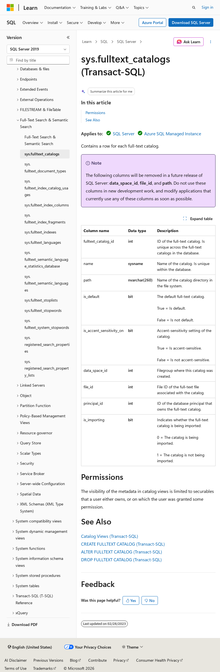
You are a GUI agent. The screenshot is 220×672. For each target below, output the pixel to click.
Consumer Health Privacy (157, 660)
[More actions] (211, 41)
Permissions (95, 112)
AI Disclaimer (15, 660)
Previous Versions (48, 660)
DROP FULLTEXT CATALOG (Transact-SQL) (121, 559)
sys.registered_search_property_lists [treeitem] (47, 368)
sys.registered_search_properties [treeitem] (47, 344)
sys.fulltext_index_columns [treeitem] (47, 205)
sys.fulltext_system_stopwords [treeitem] (47, 324)
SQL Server (126, 41)
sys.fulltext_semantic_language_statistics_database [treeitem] (46, 259)
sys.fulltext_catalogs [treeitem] (42, 153)
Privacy (119, 660)
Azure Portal (152, 22)
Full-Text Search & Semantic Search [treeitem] (40, 140)
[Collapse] (68, 37)
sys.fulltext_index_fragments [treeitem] (45, 218)
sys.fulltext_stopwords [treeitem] (43, 310)
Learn (87, 41)
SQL (104, 41)
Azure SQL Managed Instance (172, 133)
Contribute (97, 660)
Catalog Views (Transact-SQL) (109, 536)
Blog (73, 660)
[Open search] (193, 8)
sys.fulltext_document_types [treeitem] (45, 167)
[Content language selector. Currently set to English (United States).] (29, 647)
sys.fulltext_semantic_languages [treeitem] (46, 283)
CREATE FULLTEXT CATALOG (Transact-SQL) (123, 544)
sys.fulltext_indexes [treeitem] (40, 232)
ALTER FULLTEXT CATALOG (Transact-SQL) (121, 552)
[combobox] (38, 49)
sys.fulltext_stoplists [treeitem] (41, 300)
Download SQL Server (191, 22)
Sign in (207, 7)
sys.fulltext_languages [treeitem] (43, 242)
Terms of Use (15, 668)
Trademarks (43, 668)
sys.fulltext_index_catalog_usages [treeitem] (46, 187)
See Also (92, 119)
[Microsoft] (10, 7)
